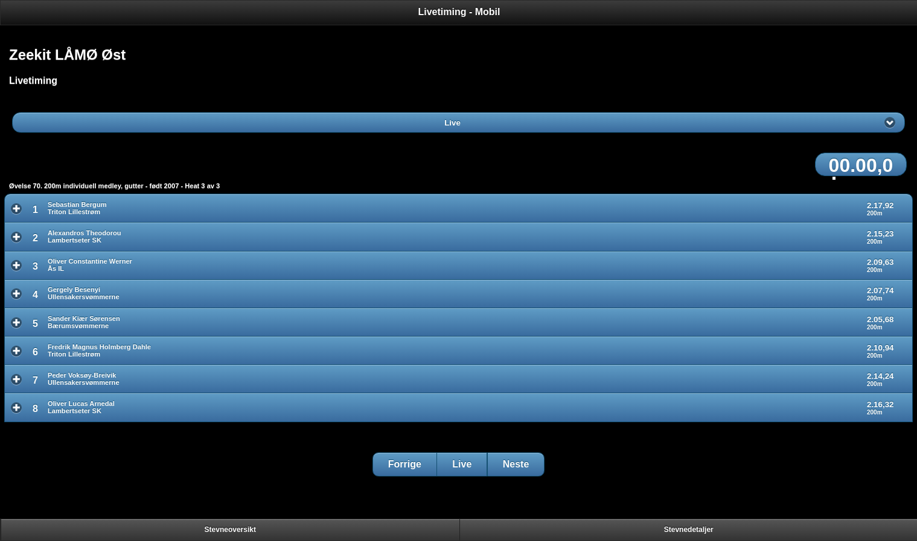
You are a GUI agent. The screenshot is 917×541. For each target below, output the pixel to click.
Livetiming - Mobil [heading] (459, 12)
